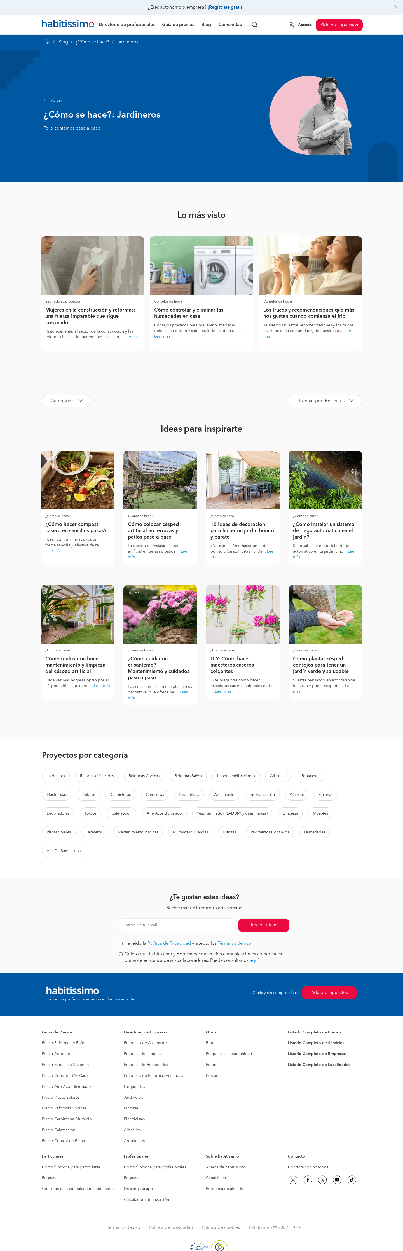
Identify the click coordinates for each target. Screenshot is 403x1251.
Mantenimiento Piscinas (138, 832)
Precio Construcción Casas (65, 1076)
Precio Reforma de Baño (63, 1043)
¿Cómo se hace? (92, 42)
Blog (63, 42)
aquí (254, 960)
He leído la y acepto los (185, 943)
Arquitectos (134, 1141)
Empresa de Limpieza (143, 1054)
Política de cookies (221, 1228)
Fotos (211, 1065)
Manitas (229, 832)
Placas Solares (59, 832)
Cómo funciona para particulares (71, 1167)
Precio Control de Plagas (64, 1141)
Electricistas (56, 795)
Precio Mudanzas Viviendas (66, 1065)
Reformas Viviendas (97, 776)
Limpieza (290, 813)
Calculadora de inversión (146, 1200)
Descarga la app (138, 1189)
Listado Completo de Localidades (319, 1065)
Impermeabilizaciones (236, 776)
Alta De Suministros (64, 851)
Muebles (320, 813)
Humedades (314, 832)
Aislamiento (224, 795)
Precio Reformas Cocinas (64, 1108)
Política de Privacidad (169, 943)
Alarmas (297, 795)
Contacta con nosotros (308, 1167)
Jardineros (56, 776)
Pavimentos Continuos (270, 832)
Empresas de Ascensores (146, 1043)
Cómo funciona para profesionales (155, 1167)
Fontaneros (310, 776)
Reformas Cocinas (144, 776)
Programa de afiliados (225, 1189)
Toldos (90, 813)
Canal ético (216, 1178)
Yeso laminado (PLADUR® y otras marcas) (232, 813)
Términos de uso (234, 943)
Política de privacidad (171, 1228)
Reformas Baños (188, 776)
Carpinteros (121, 795)
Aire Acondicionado (164, 813)
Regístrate (51, 1178)
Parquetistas (189, 795)
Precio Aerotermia (58, 1054)
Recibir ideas (264, 925)
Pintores (88, 795)
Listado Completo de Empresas (317, 1054)
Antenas (325, 795)
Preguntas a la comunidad (229, 1054)
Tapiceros (94, 832)
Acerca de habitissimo (226, 1167)
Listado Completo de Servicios (316, 1043)
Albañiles (278, 776)
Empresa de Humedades (146, 1065)
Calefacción (121, 813)
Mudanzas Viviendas (190, 832)
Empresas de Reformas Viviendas (153, 1076)
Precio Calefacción (58, 1130)
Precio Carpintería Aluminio (67, 1119)
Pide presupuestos (339, 25)
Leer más (131, 337)
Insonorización (262, 795)
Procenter (214, 1076)
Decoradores (58, 813)
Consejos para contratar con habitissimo (78, 1189)
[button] (152, 100)
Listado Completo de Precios (314, 1032)
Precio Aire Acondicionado (66, 1087)
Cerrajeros (155, 795)
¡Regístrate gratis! (226, 7)
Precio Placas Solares (60, 1098)
